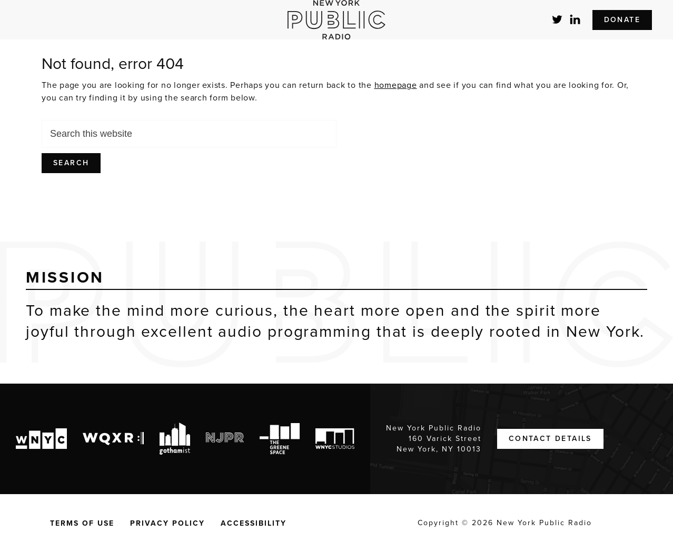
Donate (622, 19)
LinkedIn (575, 19)
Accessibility (253, 523)
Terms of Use (82, 523)
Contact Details (550, 438)
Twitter (557, 19)
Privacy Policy (167, 523)
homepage (395, 85)
